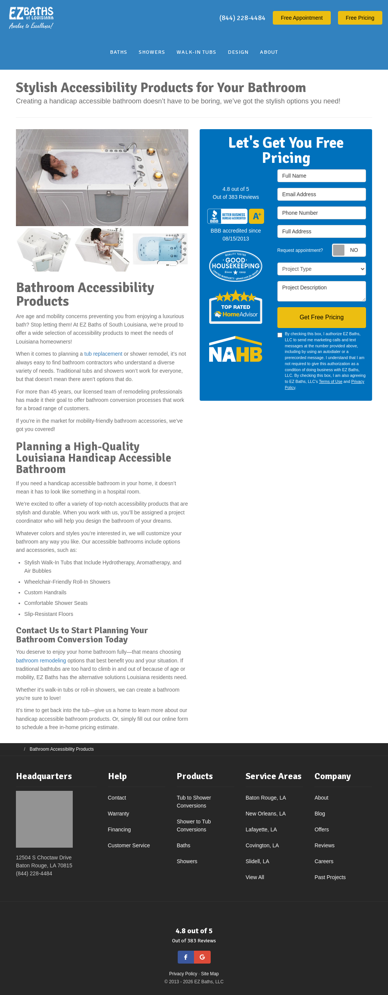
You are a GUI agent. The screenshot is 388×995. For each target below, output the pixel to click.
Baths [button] (118, 52)
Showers (187, 861)
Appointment (302, 18)
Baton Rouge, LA (266, 798)
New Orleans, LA (266, 814)
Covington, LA (262, 845)
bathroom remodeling (41, 661)
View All (255, 877)
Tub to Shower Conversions (194, 802)
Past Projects (330, 877)
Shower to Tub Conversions (194, 825)
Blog (319, 814)
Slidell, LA (257, 861)
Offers (321, 829)
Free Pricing (360, 18)
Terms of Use (331, 381)
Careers (323, 861)
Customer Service (129, 845)
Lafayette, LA (261, 829)
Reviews (324, 845)
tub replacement (103, 354)
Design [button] (238, 52)
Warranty (118, 814)
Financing (119, 829)
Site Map (210, 973)
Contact (117, 798)
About (321, 798)
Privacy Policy (183, 973)
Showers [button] (152, 52)
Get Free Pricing (322, 317)
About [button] (269, 52)
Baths (183, 845)
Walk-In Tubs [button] (196, 52)
